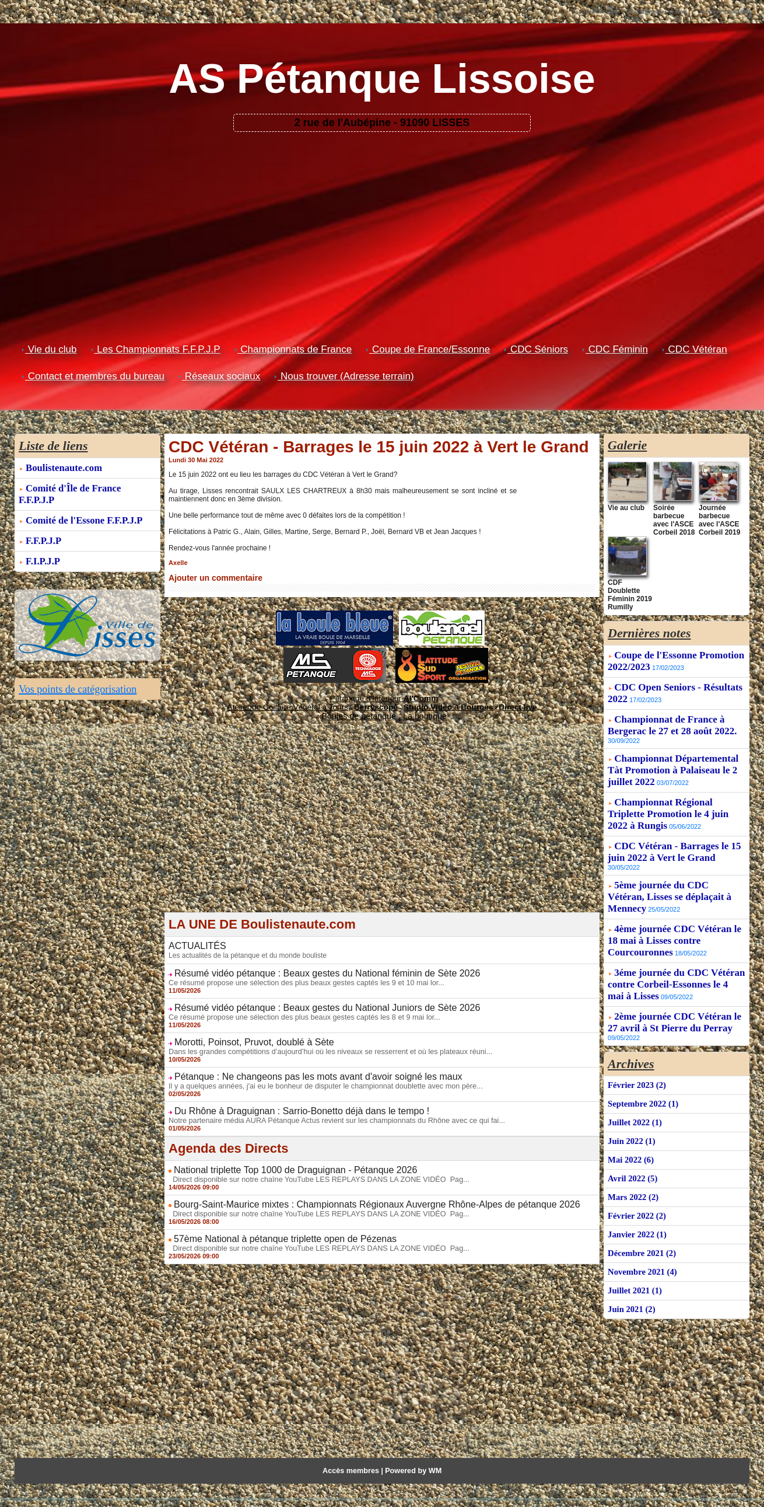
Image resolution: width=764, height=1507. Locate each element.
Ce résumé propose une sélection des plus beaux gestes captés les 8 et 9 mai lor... (297, 1008)
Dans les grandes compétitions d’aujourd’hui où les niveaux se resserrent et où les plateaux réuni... (322, 1042)
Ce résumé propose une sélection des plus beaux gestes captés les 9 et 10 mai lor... (299, 975)
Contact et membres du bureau (93, 376)
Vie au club (623, 507)
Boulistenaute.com (62, 467)
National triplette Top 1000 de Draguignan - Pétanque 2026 (280, 1157)
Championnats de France (293, 349)
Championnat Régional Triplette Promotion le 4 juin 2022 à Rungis (668, 793)
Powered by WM (412, 1455)
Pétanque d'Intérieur (384, 696)
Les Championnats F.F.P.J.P (155, 349)
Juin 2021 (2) (630, 1281)
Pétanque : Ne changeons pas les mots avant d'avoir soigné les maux (300, 1066)
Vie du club (49, 349)
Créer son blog (598, 12)
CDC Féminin (615, 349)
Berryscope (376, 703)
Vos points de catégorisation (84, 671)
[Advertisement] (382, 219)
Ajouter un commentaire (209, 577)
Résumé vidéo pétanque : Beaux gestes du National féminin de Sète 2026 (308, 966)
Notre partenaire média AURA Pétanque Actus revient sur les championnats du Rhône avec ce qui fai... (328, 1108)
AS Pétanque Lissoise (382, 79)
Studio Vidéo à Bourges (436, 703)
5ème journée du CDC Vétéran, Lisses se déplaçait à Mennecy (669, 876)
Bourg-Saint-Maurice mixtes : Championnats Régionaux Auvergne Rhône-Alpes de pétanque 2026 (352, 1190)
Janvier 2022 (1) (636, 1209)
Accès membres (352, 1455)
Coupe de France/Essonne (428, 349)
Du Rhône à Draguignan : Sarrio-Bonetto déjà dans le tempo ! (286, 1099)
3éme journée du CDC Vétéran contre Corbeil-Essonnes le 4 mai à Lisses (676, 964)
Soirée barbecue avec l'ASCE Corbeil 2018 (676, 513)
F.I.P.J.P (42, 544)
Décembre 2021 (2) (640, 1227)
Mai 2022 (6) (629, 1136)
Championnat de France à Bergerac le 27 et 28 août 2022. (672, 704)
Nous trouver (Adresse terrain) (343, 376)
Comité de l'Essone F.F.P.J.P (82, 506)
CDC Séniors (536, 349)
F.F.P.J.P (43, 525)
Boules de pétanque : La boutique (383, 711)
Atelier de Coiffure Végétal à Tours (304, 703)
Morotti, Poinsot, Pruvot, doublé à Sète (244, 1033)
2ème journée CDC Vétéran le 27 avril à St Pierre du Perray (674, 1001)
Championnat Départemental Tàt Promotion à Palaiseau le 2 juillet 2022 (673, 749)
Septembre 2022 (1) (641, 1082)
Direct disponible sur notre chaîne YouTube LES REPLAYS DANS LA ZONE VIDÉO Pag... (311, 1166)
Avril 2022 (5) (631, 1154)
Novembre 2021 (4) (641, 1245)
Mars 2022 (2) (632, 1172)
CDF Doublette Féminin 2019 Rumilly (628, 581)
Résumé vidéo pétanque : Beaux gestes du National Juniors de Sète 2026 (308, 999)
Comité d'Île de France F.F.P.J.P (90, 486)
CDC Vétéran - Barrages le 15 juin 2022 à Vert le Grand (674, 831)
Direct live (493, 703)
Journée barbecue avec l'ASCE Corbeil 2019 (719, 516)
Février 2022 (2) (635, 1191)
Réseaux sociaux (219, 376)
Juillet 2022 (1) (634, 1100)
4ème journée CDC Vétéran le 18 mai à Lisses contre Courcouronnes (674, 920)
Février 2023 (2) (635, 1064)
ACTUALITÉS (194, 940)
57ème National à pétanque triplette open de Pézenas (271, 1224)
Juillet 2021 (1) (634, 1263)
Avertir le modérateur (725, 12)
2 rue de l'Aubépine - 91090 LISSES (382, 122)
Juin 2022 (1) (630, 1118)
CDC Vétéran (694, 349)
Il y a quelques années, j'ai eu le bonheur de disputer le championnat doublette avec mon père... (318, 1075)
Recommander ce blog (658, 12)
